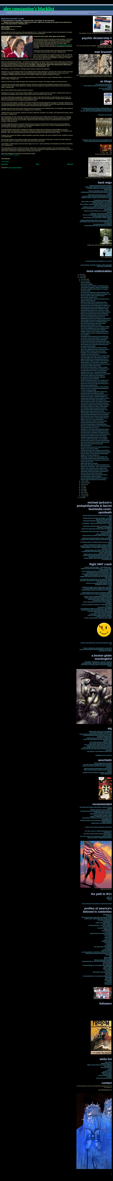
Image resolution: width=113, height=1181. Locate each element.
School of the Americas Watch (104, 1078)
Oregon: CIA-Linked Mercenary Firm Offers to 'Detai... (95, 469)
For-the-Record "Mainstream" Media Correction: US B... (95, 292)
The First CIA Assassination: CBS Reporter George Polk (97, 214)
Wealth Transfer (107, 740)
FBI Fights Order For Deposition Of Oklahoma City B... (95, 432)
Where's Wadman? (86, 282)
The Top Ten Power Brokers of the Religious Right (94, 424)
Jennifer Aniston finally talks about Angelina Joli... (93, 399)
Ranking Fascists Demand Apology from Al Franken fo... (95, 460)
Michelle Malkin (108, 966)
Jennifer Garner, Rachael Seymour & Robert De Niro (98, 918)
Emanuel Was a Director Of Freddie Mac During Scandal (95, 451)
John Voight (109, 936)
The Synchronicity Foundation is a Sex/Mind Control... (95, 285)
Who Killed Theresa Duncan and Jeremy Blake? (93, 323)
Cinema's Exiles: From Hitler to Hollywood (101, 933)
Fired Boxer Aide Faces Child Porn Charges (92, 393)
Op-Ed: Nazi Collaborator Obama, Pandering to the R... (95, 349)
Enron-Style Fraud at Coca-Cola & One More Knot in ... (95, 383)
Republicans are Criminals (105, 114)
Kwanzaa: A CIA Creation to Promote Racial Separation (97, 206)
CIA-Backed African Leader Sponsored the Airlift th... (94, 474)
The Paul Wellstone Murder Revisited (102, 216)
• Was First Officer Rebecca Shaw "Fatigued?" (100, 615)
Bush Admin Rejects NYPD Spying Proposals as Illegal (95, 326)
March (83, 492)
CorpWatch (109, 1070)
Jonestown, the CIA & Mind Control (90, 354)
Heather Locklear (107, 968)
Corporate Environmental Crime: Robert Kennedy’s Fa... (95, 447)
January (83, 495)
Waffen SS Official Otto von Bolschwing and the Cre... (95, 359)
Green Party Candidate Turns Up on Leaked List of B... (95, 328)
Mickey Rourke (108, 957)
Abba (110, 956)
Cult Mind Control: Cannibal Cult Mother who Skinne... (95, 430)
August (83, 484)
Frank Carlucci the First (87, 461)
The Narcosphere (107, 1074)
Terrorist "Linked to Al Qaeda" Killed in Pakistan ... (94, 329)
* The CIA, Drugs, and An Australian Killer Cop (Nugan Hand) (96, 110)
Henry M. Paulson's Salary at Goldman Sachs (93, 295)
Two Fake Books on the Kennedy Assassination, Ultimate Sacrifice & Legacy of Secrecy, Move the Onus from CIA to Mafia (96, 197)
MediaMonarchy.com (106, 1063)
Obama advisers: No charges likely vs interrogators (94, 362)
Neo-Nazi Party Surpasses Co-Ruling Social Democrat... (95, 440)
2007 (81, 497)
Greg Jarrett (108, 974)
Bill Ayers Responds (86, 445)
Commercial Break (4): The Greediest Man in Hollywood (97, 965)
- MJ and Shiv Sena (106, 559)
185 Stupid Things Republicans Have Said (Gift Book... (95, 414)
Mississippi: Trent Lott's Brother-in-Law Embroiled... (94, 352)
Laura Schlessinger (107, 930)
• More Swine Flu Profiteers (104, 607)
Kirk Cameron (108, 984)
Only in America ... (85, 334)
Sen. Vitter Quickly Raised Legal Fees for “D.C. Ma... (94, 303)
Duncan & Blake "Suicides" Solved (103, 815)
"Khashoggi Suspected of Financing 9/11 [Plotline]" (94, 437)
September (84, 482)
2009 (81, 276)
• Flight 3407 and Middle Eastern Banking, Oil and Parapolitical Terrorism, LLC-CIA (99, 583)
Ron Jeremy (108, 938)
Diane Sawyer (108, 982)
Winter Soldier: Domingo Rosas (89, 297)
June (82, 487)
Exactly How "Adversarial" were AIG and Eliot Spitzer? (97, 739)
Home (37, 164)
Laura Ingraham (107, 969)
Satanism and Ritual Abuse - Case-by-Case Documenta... (96, 466)
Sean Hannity (108, 932)
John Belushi (108, 977)
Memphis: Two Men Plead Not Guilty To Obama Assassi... (96, 425)
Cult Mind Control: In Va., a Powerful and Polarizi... (94, 372)
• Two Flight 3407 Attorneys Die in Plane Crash (99, 611)
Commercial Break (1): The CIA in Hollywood (100, 925)
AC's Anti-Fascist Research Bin (104, 84)
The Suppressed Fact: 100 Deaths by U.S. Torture (99, 261)
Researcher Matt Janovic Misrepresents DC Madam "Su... (96, 294)
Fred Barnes (108, 948)
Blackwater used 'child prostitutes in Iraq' (101, 213)
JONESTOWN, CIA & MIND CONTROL (101, 823)
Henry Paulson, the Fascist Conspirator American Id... (95, 403)
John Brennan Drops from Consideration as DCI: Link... (95, 307)
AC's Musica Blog (107, 89)
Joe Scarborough (107, 964)
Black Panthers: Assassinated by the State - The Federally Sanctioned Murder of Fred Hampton (96, 202)
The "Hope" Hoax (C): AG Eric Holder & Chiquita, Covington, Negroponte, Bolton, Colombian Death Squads (96, 837)
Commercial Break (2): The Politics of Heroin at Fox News (97, 952)
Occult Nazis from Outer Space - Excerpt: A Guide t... (94, 367)
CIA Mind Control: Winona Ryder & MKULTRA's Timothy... (96, 342)
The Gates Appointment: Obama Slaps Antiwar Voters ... (95, 298)
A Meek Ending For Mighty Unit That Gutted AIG (99, 746)
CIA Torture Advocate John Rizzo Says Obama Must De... (96, 434)
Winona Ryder (108, 937)
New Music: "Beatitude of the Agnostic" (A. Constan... (95, 289)
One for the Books (85, 290)
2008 (81, 277)
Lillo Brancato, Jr (107, 921)
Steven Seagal (108, 958)
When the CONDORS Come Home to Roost (100, 190)
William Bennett (108, 929)
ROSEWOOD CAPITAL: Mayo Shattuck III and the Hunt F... (96, 318)
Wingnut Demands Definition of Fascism (91, 325)
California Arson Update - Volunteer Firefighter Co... (94, 396)
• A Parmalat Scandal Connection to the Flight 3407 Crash (97, 573)
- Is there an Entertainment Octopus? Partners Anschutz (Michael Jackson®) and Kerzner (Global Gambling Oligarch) (96, 545)
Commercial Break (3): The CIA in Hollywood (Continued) (97, 961)
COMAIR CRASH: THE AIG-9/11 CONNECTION (99, 738)
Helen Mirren (108, 973)
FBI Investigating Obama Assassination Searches (93, 407)
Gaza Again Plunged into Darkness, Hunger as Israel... (95, 386)
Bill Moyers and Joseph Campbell (103, 960)
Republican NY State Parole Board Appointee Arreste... (95, 429)
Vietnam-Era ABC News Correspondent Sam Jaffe (99, 953)
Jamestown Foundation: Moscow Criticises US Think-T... (95, 404)
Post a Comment (5, 161)
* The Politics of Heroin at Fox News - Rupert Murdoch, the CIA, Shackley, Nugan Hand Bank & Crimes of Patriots (96, 108)
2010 (81, 274)
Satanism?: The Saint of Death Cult (90, 455)
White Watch (108, 1062)
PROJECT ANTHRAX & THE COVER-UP (101, 809)
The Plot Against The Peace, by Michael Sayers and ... (95, 333)
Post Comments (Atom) (15, 167)
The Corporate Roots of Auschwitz (103, 763)
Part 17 (110, 899)
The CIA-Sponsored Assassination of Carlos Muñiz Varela (97, 903)
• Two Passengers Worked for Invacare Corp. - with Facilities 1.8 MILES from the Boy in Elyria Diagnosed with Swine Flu (96, 609)
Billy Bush (109, 981)
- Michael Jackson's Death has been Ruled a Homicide (97, 554)
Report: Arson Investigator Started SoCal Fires (93, 316)
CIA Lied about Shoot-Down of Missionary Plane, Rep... (95, 341)
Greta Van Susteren (106, 950)
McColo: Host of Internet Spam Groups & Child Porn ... (95, 313)
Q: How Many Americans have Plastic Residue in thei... (95, 458)
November (84, 281)
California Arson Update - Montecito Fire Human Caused (95, 373)
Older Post (70, 164)
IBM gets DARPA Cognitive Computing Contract (93, 351)
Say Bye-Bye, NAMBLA (87, 284)
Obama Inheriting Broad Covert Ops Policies (92, 422)
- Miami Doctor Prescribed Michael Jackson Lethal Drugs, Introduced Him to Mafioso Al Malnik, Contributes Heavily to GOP (96, 539)
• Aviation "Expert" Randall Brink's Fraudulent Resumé (97, 596)
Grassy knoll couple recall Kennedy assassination (94, 339)
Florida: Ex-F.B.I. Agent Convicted (89, 448)
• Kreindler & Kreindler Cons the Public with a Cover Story (97, 587)
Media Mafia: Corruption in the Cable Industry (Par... (94, 456)
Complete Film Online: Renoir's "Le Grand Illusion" (94, 370)
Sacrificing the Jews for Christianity (90, 378)
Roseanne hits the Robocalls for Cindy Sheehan (93, 479)
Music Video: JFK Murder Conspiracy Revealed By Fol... (95, 464)
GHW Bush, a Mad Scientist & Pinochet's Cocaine (94, 347)
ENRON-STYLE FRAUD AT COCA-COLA (101, 813)
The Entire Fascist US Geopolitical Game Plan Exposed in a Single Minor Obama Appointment (96, 811)
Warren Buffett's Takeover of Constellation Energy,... (94, 321)
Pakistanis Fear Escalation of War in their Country (94, 435)
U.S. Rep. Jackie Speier (63, 45)
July (82, 486)
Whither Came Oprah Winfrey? (104, 922)
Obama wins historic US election (89, 463)
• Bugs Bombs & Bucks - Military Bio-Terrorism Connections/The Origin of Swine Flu (100, 599)
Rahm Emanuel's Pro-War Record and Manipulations (94, 453)
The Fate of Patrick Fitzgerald (88, 390)
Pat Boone (109, 916)
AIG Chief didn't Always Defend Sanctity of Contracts (98, 744)
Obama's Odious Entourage (88, 300)
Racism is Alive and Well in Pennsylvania (91, 473)
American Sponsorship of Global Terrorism (101, 185)
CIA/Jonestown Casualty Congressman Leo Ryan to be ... (96, 412)
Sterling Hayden (107, 940)
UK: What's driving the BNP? (88, 346)
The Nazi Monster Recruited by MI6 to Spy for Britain (98, 225)
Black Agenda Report (106, 1067)
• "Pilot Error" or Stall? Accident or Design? (100, 613)
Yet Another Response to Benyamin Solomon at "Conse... (96, 364)
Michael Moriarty (107, 914)
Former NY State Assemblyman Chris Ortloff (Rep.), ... (95, 381)
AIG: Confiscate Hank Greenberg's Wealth (101, 742)
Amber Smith (108, 978)
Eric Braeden (108, 945)
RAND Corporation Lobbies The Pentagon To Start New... (96, 401)
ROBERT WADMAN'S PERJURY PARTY (101, 816)
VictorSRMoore (108, 1066)
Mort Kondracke (107, 949)
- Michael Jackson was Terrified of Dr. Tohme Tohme (98, 550)
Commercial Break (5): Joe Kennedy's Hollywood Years (97, 976)
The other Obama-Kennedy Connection (91, 476)
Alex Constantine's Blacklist (28, 8)
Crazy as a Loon (107, 1071)
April (82, 490)
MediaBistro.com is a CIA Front (104, 755)
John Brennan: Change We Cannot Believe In (93, 375)
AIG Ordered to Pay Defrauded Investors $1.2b (99, 751)
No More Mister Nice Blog (105, 1075)
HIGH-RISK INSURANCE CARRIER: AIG (101, 732)
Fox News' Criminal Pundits (104, 928)
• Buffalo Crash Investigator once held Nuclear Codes (98, 575)
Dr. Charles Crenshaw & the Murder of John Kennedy (95, 338)
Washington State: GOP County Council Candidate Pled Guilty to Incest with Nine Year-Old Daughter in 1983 (97, 140)
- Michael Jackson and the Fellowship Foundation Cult (97, 558)
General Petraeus (107, 926)
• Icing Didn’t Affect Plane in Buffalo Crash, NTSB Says (97, 588)
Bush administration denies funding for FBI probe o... (94, 477)
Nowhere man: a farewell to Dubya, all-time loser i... (94, 468)
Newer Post (4, 164)
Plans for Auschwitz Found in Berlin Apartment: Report (95, 442)
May (82, 489)
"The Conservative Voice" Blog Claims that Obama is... (95, 357)
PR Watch (109, 1076)
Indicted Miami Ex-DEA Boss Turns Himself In (100, 194)
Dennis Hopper (108, 934)
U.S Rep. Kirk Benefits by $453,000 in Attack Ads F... (94, 391)
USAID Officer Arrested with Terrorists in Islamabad (98, 186)
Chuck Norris (108, 970)
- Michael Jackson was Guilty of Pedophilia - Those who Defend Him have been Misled (97, 518)
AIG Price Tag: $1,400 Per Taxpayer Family (100, 743)
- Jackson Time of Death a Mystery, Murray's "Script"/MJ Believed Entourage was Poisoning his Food (97, 556)
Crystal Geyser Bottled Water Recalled (91, 365)
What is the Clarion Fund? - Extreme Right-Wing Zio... (95, 417)
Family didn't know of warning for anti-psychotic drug (94, 336)
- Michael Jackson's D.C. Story (104, 534)
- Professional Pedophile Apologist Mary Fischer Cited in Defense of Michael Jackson (97, 521)
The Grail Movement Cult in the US (90, 427)
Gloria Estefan (108, 980)
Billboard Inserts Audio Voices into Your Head (92, 411)
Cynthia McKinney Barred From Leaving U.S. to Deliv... (95, 310)
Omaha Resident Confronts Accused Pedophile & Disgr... (95, 320)
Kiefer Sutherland (107, 924)
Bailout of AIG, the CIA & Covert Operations (92, 419)
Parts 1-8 (109, 897)
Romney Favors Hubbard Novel (89, 385)
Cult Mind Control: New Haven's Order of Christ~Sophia (95, 355)
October (83, 481)
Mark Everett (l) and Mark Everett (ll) (102, 972)
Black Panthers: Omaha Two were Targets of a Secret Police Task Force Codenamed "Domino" (96, 204)
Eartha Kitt (109, 944)
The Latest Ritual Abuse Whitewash (102, 224)
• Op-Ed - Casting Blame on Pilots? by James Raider (98, 617)
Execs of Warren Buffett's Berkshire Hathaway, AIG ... (95, 409)
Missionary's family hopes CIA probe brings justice (94, 302)
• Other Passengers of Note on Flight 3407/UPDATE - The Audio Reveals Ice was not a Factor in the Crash (96, 571)
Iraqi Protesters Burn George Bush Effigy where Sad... (95, 344)
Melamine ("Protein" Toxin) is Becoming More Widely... (95, 331)
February (83, 494)
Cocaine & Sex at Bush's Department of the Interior (98, 827)
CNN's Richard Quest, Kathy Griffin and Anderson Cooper (97, 917)
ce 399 (110, 1068)
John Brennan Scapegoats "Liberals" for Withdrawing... (95, 287)
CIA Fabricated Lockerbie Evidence (102, 200)
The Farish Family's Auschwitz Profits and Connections (97, 764)
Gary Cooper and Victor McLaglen (103, 946)
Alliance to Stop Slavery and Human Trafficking (99, 1064)
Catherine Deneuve (107, 941)
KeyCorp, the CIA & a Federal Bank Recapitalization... (95, 388)
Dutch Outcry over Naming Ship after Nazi (92, 443)
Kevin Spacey (108, 942)
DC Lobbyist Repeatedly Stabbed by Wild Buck (93, 377)
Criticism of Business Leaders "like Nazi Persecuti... (94, 421)
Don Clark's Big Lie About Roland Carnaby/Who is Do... (95, 368)
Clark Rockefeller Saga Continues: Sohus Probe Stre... (95, 416)
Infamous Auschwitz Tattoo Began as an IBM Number (98, 768)
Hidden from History (106, 1072)
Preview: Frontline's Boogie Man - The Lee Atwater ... (94, 438)
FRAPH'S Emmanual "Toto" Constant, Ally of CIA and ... (95, 450)
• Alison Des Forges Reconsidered (103, 612)
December (84, 279)
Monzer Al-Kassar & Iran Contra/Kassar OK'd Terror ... (95, 394)
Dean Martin (108, 954)
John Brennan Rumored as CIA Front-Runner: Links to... (95, 398)
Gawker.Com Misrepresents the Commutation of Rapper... (96, 311)
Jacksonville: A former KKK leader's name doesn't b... (95, 471)
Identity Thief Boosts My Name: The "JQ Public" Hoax (95, 380)
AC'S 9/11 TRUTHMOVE (105, 88)
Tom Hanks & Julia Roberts (105, 920)
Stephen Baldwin (107, 962)
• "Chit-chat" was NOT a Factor (104, 616)
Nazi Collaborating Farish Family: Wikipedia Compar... (95, 308)
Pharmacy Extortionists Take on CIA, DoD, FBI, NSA (94, 315)
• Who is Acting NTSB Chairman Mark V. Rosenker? (98, 597)
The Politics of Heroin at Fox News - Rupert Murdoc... (95, 406)
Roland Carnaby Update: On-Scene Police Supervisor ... (95, 360)
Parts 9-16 (109, 898)
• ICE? (110, 585)
